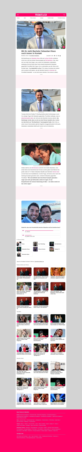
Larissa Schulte (48, 58)
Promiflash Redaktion (34, 55)
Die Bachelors (49, 60)
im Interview (51, 70)
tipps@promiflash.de (39, 261)
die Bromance (35, 167)
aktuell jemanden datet (27, 118)
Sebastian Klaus (35, 58)
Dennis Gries (56, 171)
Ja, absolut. (27, 231)
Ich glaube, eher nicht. (30, 236)
